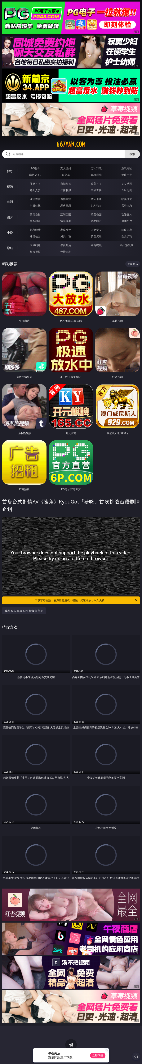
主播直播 (96, 190)
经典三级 (65, 205)
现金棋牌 (96, 175)
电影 (10, 202)
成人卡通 (96, 199)
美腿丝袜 (35, 221)
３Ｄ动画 (126, 183)
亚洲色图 (65, 214)
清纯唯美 (65, 221)
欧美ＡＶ (96, 183)
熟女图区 (96, 221)
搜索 (132, 154)
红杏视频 (35, 251)
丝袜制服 (65, 190)
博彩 (10, 171)
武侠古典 (126, 230)
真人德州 (65, 168)
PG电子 (35, 168)
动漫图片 (126, 214)
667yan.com (71, 144)
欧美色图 (96, 214)
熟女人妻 (35, 190)
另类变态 (126, 205)
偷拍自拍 (65, 199)
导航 (10, 248)
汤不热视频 (126, 245)
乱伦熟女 (96, 205)
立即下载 (97, 1055)
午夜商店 (65, 245)
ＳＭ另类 (126, 190)
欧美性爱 (126, 199)
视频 (10, 186)
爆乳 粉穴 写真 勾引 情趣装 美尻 (24, 611)
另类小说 (65, 236)
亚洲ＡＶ (35, 183)
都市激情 (35, 230)
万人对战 (96, 168)
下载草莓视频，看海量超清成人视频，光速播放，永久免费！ (86, 600)
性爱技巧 (126, 236)
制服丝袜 (35, 205)
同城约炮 (35, 245)
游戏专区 (126, 168)
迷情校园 (35, 236)
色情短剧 (65, 251)
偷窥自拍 (35, 214)
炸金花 (66, 175)
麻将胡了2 (35, 175)
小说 (10, 232)
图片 (10, 217)
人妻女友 (96, 230)
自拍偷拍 (65, 183)
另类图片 (126, 221)
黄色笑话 (96, 236)
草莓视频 (96, 245)
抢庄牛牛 (126, 175)
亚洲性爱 (35, 199)
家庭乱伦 (65, 230)
